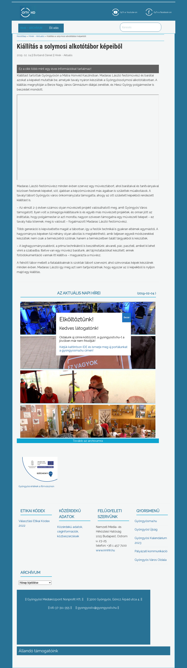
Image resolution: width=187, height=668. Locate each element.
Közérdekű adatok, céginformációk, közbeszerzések (70, 531)
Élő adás (54, 28)
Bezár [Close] (126, 317)
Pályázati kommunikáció (151, 551)
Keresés (156, 27)
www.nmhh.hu (105, 550)
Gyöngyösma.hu (146, 521)
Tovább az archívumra (88, 441)
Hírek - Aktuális (36, 36)
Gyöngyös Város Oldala (151, 560)
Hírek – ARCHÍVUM (31, 28)
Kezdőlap (21, 36)
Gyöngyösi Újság (146, 529)
